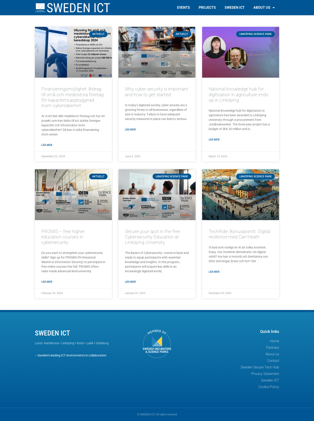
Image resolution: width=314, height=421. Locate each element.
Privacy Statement (265, 374)
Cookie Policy (268, 387)
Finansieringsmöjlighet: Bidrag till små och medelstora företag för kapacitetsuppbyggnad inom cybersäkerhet (72, 97)
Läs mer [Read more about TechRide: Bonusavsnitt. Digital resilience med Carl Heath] (214, 271)
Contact (273, 361)
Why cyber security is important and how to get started (156, 91)
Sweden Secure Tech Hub (260, 367)
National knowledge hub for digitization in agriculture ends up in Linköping (238, 94)
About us (264, 8)
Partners (272, 348)
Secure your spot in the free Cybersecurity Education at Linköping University (152, 237)
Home (274, 341)
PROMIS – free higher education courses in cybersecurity (63, 237)
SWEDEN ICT (52, 333)
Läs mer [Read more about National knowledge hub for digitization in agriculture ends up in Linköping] (214, 139)
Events (183, 7)
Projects (207, 7)
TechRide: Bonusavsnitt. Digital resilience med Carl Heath (239, 234)
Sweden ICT (235, 7)
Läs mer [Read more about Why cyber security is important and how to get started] (130, 129)
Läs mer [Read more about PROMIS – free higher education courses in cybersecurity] (46, 281)
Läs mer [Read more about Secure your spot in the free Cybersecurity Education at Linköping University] (130, 281)
